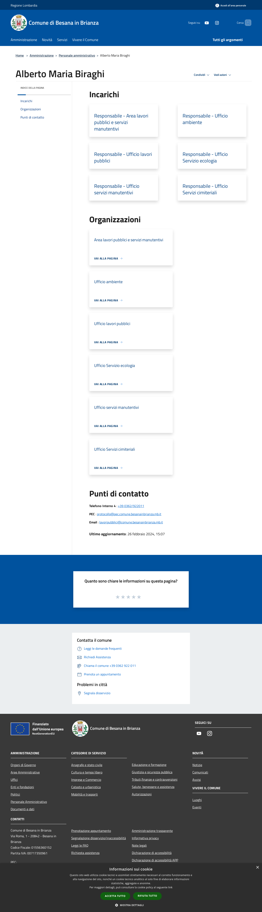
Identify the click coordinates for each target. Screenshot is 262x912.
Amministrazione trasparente (152, 830)
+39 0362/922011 (131, 505)
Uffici (14, 779)
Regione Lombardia (24, 5)
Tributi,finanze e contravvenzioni (154, 779)
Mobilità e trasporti (84, 794)
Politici (15, 794)
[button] (131, 905)
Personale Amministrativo (29, 801)
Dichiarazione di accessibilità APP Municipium (155, 863)
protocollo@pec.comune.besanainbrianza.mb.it (129, 514)
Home (20, 55)
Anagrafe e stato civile (86, 764)
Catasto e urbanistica (86, 787)
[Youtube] (200, 22)
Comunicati (200, 772)
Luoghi (197, 799)
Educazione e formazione (149, 764)
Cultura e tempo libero (86, 772)
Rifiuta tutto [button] (147, 895)
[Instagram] (210, 22)
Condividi (202, 75)
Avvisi (196, 779)
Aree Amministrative (25, 772)
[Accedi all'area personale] (230, 5)
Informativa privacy (145, 838)
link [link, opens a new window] (170, 887)
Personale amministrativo (77, 55)
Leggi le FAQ (79, 845)
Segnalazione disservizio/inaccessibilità (98, 838)
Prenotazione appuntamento (91, 830)
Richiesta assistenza (85, 852)
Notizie (197, 764)
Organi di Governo (23, 764)
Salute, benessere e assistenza (153, 786)
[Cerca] (246, 23)
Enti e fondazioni (22, 787)
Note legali (139, 845)
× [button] (257, 867)
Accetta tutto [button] (115, 896)
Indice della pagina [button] (32, 88)
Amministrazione (42, 55)
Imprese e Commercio (86, 779)
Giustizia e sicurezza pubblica (152, 772)
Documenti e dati (22, 809)
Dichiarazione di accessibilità (152, 852)
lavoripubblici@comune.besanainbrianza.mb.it (131, 522)
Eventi (196, 807)
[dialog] (131, 887)
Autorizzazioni (142, 794)
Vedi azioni (223, 75)
